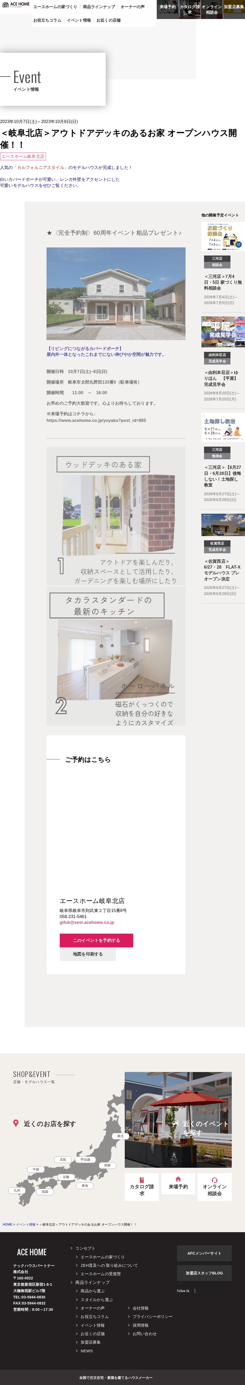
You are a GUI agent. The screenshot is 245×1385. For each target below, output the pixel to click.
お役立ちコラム (95, 1316)
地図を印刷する (88, 954)
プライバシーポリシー (153, 1316)
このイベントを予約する (96, 940)
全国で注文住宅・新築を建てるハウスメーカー (115, 1377)
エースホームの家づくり (103, 1257)
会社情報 (141, 1308)
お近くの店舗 (93, 1333)
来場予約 (168, 6)
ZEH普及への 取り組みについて (109, 1265)
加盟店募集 (234, 6)
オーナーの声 (93, 1308)
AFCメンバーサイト (204, 1253)
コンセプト (85, 1248)
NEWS (87, 1351)
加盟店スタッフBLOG (204, 1273)
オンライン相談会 (212, 9)
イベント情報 (93, 1325)
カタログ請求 (190, 9)
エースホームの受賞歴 (101, 1273)
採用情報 (141, 1325)
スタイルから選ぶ (97, 1299)
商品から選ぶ (93, 1291)
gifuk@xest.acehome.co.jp (87, 922)
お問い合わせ (145, 1333)
